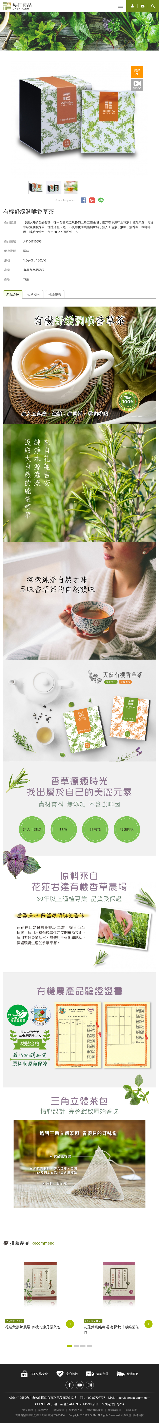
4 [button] (89, 1346)
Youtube (80, 1385)
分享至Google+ (92, 200)
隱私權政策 (75, 1409)
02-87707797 (96, 1398)
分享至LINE (101, 200)
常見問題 (27, 1409)
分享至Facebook (83, 200)
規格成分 (33, 294)
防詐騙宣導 (114, 1409)
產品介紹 (12, 294)
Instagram (90, 1385)
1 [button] (69, 1346)
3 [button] (82, 1346)
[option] (79, 119)
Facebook (69, 1385)
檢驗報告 (54, 294)
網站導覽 (59, 1409)
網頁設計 (126, 1415)
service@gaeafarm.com (134, 1398)
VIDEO (137, 88)
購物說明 (43, 1409)
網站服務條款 (95, 1409)
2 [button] (76, 1346)
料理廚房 (131, 1409)
